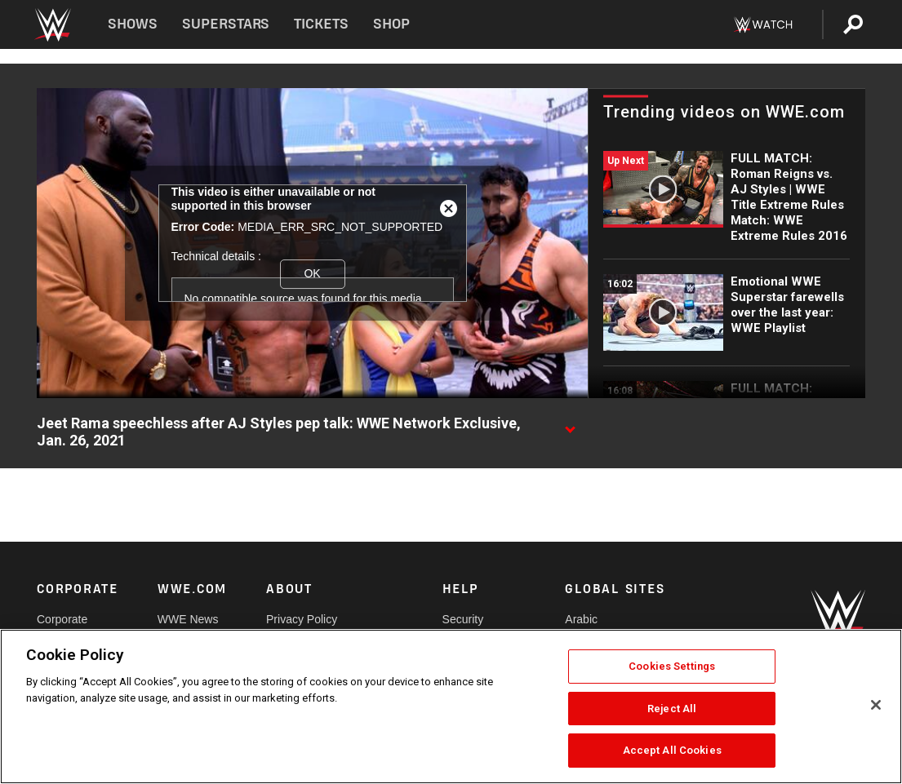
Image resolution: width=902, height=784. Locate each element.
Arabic (581, 619)
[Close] (876, 705)
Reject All (671, 708)
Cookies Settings (672, 666)
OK (312, 273)
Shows (133, 24)
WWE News (188, 619)
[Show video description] (570, 424)
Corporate (62, 619)
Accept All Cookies (672, 750)
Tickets (321, 24)
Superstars (226, 24)
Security (463, 619)
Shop (391, 24)
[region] (451, 706)
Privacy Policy (301, 619)
